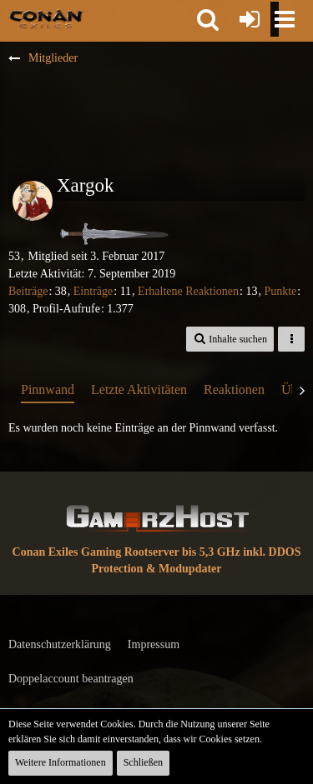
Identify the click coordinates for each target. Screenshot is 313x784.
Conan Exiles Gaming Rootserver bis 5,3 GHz (126, 552)
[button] (208, 19)
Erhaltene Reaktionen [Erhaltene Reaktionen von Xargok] (188, 291)
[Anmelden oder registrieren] (249, 19)
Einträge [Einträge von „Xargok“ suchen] (93, 291)
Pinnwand (47, 389)
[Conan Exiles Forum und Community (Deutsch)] (46, 18)
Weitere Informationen (60, 762)
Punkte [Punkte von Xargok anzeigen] (280, 291)
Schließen (143, 762)
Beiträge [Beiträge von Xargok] (28, 291)
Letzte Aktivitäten (139, 389)
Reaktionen (234, 389)
